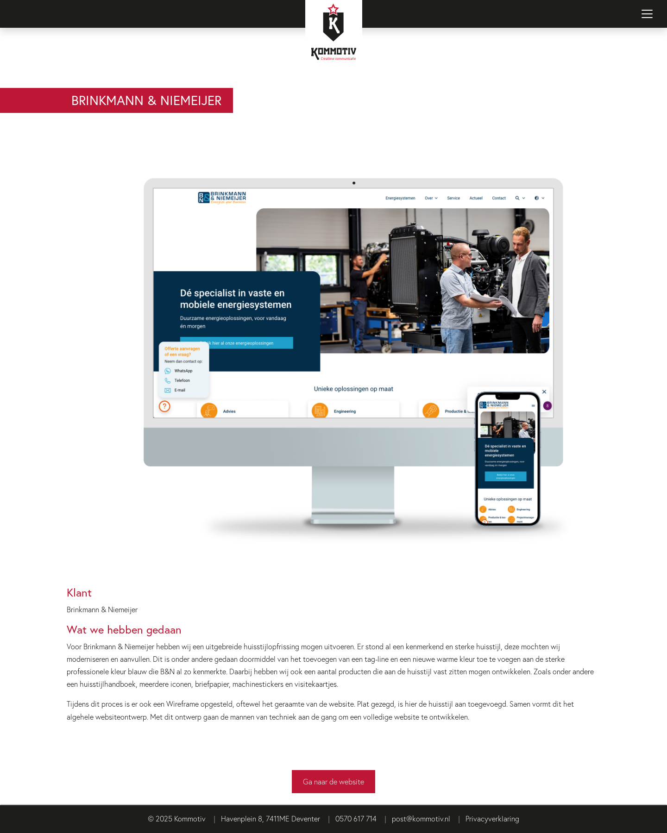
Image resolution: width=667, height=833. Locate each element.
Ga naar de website (333, 781)
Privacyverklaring (492, 818)
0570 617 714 (356, 818)
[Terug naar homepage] (333, 44)
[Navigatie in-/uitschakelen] (647, 14)
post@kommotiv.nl (421, 818)
